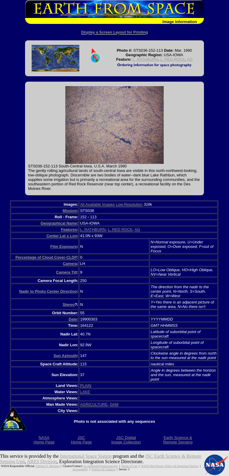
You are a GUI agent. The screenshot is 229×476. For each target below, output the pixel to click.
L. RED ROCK (172, 59)
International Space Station (86, 456)
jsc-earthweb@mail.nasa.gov (100, 466)
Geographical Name (59, 223)
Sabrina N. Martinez (48, 466)
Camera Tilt (66, 272)
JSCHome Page (81, 439)
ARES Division (42, 461)
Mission (70, 210)
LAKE (85, 392)
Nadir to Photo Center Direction (48, 291)
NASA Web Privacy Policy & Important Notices (169, 466)
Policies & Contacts (103, 469)
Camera (70, 263)
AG (190, 59)
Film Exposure (63, 246)
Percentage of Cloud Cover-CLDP (46, 257)
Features (69, 229)
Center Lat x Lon (62, 236)
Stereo (69, 304)
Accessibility (80, 469)
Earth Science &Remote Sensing (178, 439)
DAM (114, 404)
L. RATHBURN (145, 59)
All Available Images (97, 204)
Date (73, 319)
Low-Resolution (129, 204)
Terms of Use (129, 466)
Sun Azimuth (65, 355)
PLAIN (86, 385)
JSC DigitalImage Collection (126, 439)
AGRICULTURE (94, 404)
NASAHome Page (43, 439)
